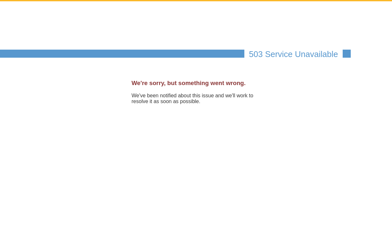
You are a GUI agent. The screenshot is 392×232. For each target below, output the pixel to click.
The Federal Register (116, 31)
